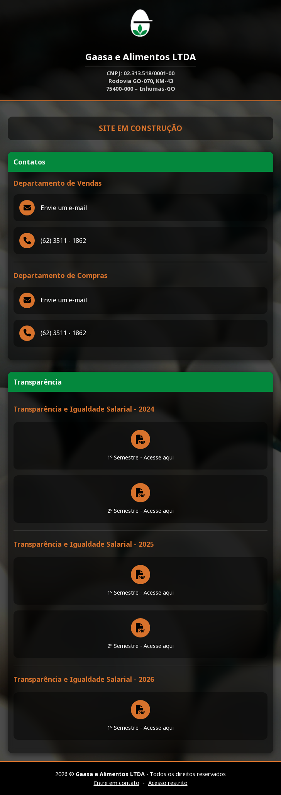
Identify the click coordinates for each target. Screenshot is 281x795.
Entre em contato (116, 783)
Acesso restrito (168, 783)
